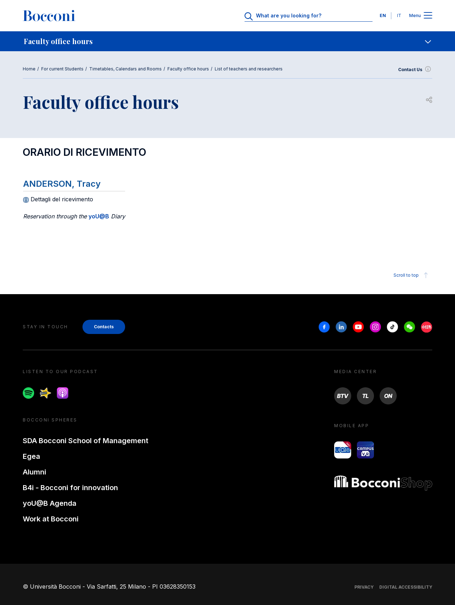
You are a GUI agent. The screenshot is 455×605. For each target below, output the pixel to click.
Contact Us (415, 69)
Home (29, 68)
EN (383, 15)
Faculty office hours (188, 68)
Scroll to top (412, 275)
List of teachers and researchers (249, 68)
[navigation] (227, 41)
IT (399, 15)
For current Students (62, 68)
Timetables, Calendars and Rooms (125, 68)
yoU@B (99, 216)
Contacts (104, 326)
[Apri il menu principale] (428, 16)
